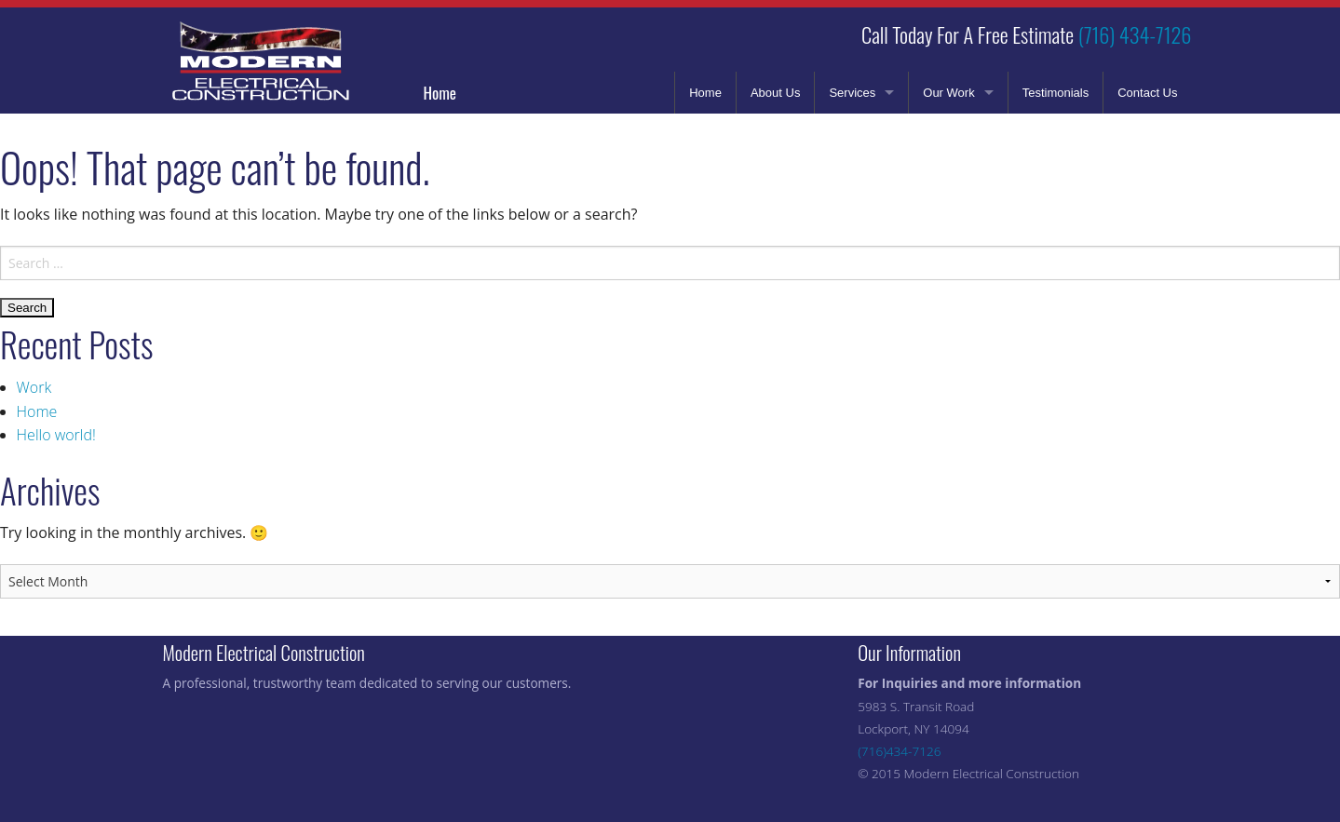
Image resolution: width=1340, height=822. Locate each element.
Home (440, 92)
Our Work (948, 93)
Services (852, 93)
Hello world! (56, 434)
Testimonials (1056, 93)
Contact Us (1147, 93)
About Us (775, 93)
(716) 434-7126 (1135, 34)
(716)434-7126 (899, 751)
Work (34, 387)
